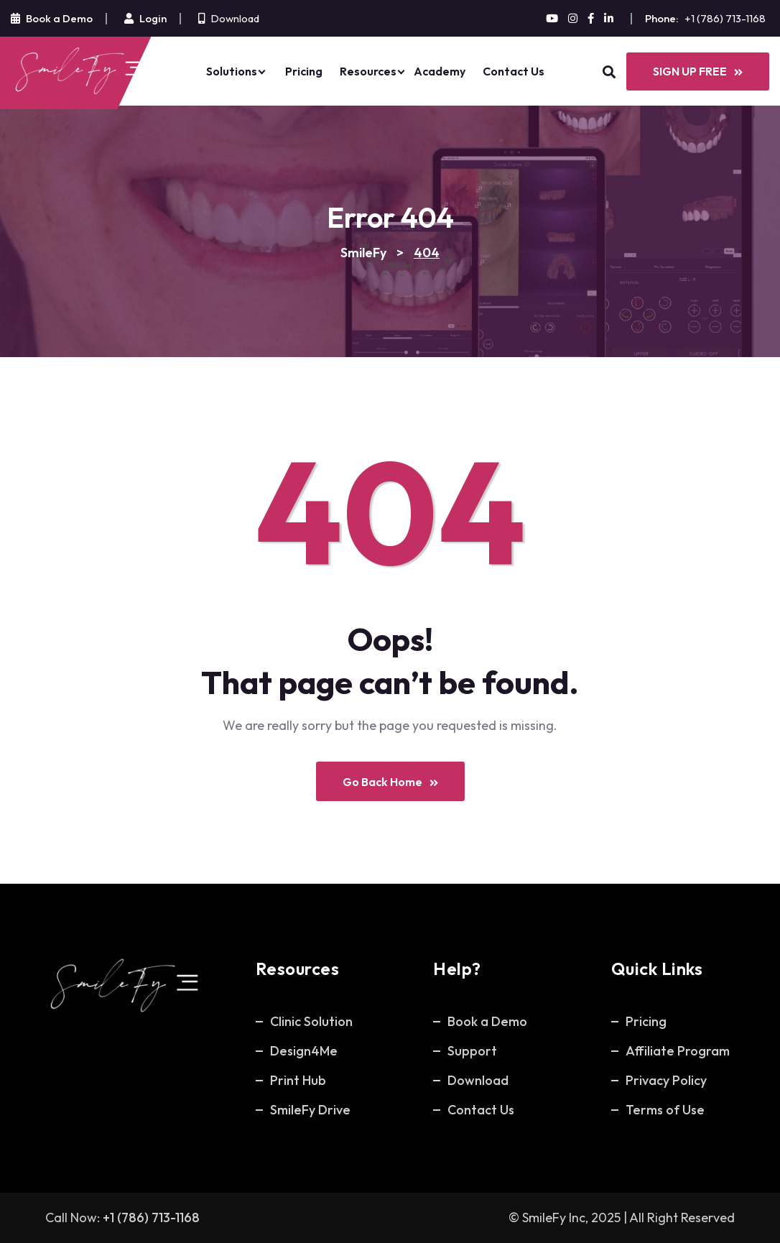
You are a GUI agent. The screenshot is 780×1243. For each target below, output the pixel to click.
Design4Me (304, 1051)
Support (472, 1051)
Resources (368, 71)
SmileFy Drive (310, 1109)
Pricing (303, 71)
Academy (439, 71)
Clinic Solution (311, 1021)
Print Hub (298, 1080)
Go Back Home (390, 782)
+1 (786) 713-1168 (725, 18)
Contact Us (513, 71)
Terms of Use (665, 1109)
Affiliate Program (678, 1051)
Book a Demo (487, 1021)
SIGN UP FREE (698, 71)
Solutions (231, 71)
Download (234, 18)
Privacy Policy (666, 1080)
